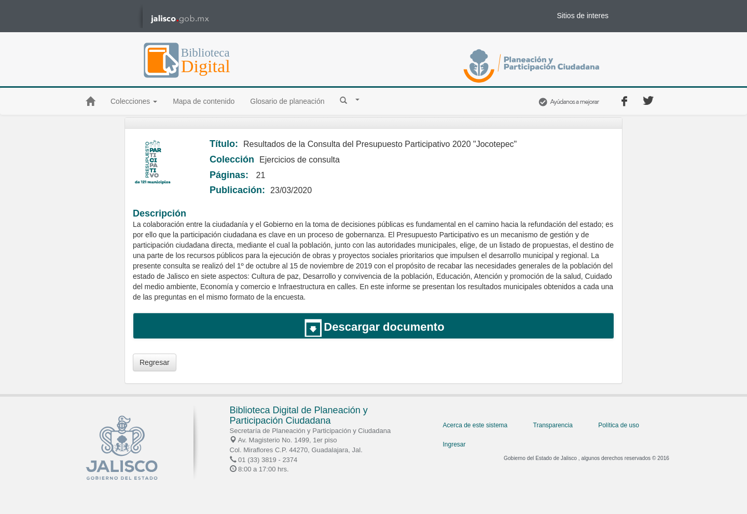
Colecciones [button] (133, 101)
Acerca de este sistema (475, 425)
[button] (349, 99)
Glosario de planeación (287, 101)
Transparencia (553, 425)
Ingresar (454, 444)
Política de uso (618, 425)
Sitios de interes (582, 15)
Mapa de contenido (203, 101)
